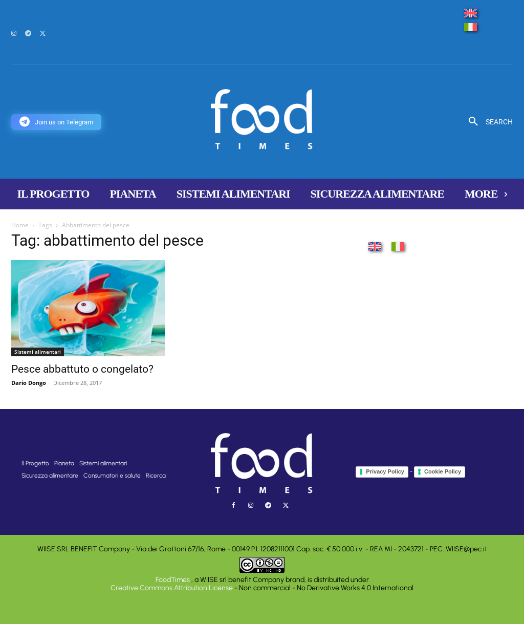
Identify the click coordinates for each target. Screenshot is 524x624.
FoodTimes (173, 579)
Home (20, 225)
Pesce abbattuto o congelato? (82, 369)
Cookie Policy (442, 471)
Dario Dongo (28, 382)
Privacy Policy (385, 471)
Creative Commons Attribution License (172, 588)
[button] (487, 122)
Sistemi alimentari (37, 351)
